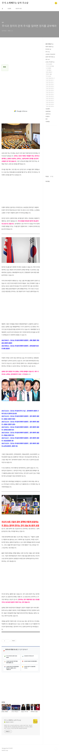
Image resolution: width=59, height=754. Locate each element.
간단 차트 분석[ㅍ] (50, 104)
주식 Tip (48, 51)
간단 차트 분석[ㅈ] (50, 96)
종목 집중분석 (49, 72)
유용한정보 (48, 111)
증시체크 (48, 49)
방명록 (9, 8)
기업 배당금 (48, 70)
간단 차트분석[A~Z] (50, 78)
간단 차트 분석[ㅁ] (50, 88)
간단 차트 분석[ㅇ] (50, 94)
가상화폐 (48, 109)
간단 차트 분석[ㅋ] (50, 100)
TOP (56, 749)
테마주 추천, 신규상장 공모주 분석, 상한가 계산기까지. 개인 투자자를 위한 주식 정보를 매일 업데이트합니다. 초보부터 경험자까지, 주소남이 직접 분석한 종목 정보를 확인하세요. (18, 727)
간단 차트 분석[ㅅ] (50, 92)
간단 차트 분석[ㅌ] (50, 102)
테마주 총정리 (49, 46)
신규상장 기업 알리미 (50, 54)
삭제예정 (48, 121)
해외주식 (48, 74)
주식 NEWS (48, 76)
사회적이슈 (48, 114)
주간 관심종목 (49, 64)
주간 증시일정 (49, 66)
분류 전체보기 (49, 44)
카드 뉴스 (48, 59)
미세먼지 (48, 116)
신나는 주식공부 (50, 62)
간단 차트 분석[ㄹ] (50, 86)
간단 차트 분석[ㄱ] (50, 80)
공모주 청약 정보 (50, 57)
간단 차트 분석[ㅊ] (50, 98)
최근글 (47, 176)
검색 (52, 3)
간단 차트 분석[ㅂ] (50, 90)
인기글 (51, 176)
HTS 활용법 (48, 68)
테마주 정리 (19, 8)
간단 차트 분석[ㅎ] (50, 106)
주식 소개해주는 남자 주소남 (15, 3)
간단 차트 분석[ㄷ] (50, 84)
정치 (47, 119)
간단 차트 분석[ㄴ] (50, 82)
